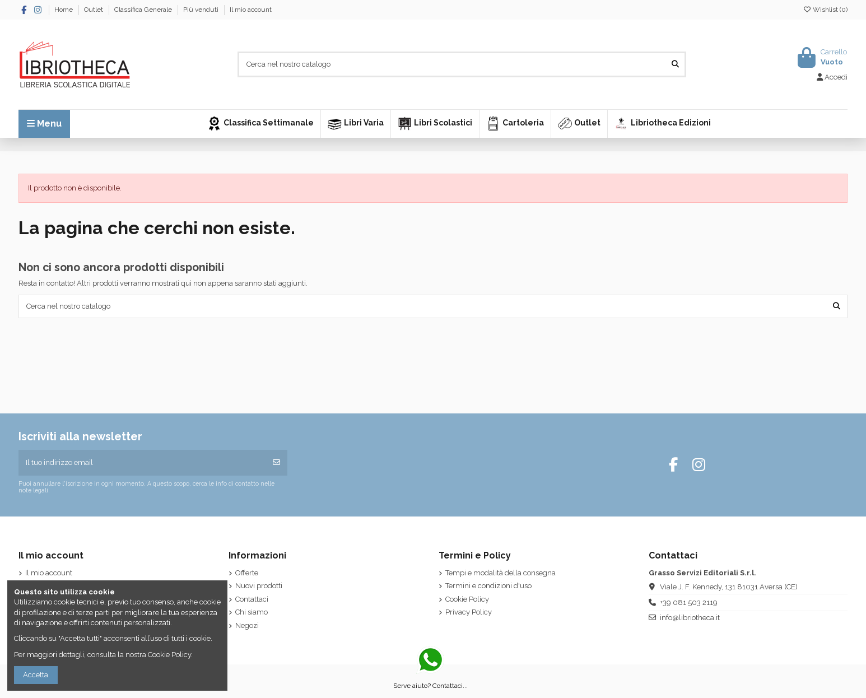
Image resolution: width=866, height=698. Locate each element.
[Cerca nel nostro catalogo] (675, 64)
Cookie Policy (467, 599)
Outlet (94, 9)
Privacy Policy (468, 612)
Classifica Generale (144, 9)
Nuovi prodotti (258, 585)
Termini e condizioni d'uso (488, 585)
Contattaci (251, 599)
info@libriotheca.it (690, 617)
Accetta (35, 675)
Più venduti (201, 9)
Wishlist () (825, 9)
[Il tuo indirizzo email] (142, 463)
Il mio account (251, 9)
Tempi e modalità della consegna (500, 573)
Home (64, 9)
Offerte (246, 573)
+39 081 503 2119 (689, 602)
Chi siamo (251, 612)
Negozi (247, 625)
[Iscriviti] (276, 463)
